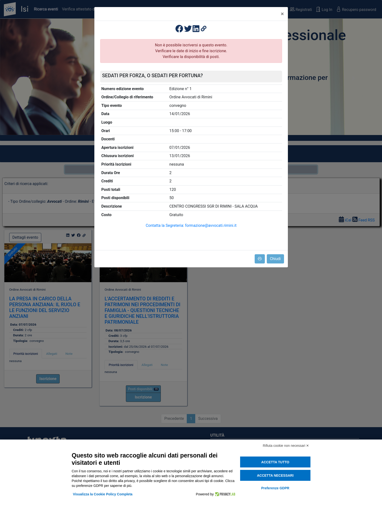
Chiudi (275, 258)
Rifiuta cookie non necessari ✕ (286, 446)
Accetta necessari (275, 475)
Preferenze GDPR (275, 488)
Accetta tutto (275, 462)
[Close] (282, 14)
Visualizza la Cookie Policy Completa (103, 494)
